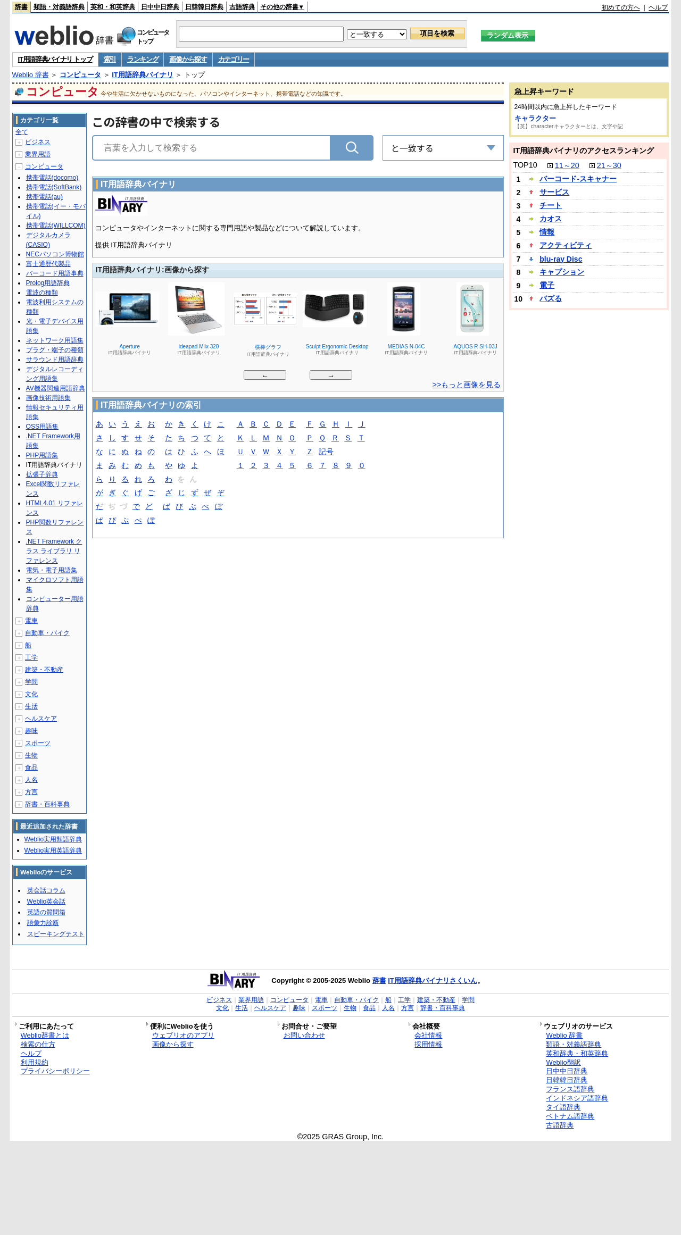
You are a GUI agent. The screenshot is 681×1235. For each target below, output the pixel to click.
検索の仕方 (38, 1044)
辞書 (21, 7)
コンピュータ (80, 75)
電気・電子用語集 (51, 570)
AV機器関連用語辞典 (55, 388)
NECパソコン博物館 (55, 254)
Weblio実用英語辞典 (53, 850)
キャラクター (535, 118)
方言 (31, 792)
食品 (31, 767)
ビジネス (38, 142)
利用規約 (34, 1062)
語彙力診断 (43, 923)
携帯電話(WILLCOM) (56, 225)
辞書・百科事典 (47, 804)
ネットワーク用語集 (55, 340)
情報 (546, 232)
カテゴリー (234, 59)
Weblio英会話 (46, 901)
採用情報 (428, 1044)
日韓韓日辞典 (204, 7)
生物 (31, 755)
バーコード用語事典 (55, 273)
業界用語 (38, 154)
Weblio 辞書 (30, 75)
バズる (550, 298)
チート (550, 205)
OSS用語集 (42, 426)
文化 (31, 694)
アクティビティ (565, 245)
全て (21, 132)
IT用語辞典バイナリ (142, 75)
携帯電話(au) (44, 197)
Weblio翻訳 (563, 1062)
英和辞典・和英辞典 (577, 1053)
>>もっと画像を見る (467, 384)
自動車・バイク (47, 633)
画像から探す (187, 59)
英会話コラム (46, 890)
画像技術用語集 (48, 398)
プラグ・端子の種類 (55, 350)
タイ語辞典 (563, 1107)
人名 (31, 779)
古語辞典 (242, 7)
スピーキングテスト (56, 934)
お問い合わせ (304, 1035)
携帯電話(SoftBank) (54, 187)
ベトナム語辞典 (570, 1116)
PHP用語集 (42, 455)
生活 (31, 706)
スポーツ (38, 743)
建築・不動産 (44, 669)
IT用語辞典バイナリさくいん (432, 980)
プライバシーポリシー (55, 1071)
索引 (110, 59)
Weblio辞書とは (45, 1035)
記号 (326, 452)
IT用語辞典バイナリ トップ (55, 59)
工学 (31, 657)
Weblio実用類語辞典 (53, 839)
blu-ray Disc (560, 259)
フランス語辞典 (570, 1089)
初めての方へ (621, 7)
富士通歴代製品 (48, 264)
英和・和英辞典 (112, 7)
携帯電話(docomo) (52, 177)
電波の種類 (42, 292)
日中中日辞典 (160, 7)
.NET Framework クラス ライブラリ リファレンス (54, 551)
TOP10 (525, 165)
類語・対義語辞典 (59, 7)
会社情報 (428, 1035)
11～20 (567, 165)
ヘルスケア (41, 718)
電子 (546, 285)
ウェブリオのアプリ (183, 1035)
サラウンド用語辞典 (55, 359)
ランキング (143, 59)
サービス (554, 192)
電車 (31, 620)
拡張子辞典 (42, 474)
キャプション (561, 272)
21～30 (609, 165)
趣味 (31, 731)
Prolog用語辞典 (48, 283)
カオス (550, 218)
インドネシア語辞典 (577, 1098)
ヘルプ (658, 7)
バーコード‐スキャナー (578, 178)
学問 (31, 682)
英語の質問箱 (46, 912)
